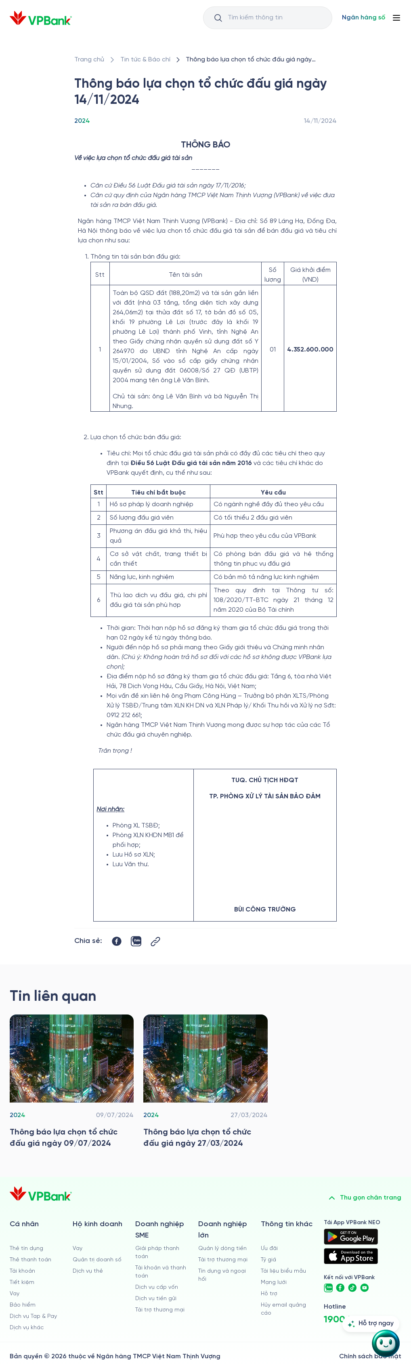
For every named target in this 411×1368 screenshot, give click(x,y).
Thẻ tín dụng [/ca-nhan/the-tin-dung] (26, 1249)
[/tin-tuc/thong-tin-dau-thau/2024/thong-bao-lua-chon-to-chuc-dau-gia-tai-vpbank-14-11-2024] (259, 60)
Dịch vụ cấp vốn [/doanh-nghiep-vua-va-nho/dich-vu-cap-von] (156, 1287)
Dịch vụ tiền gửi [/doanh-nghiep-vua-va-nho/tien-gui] (155, 1299)
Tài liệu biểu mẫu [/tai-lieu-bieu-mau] (283, 1271)
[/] (41, 18)
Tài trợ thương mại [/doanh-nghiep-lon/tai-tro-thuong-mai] (222, 1260)
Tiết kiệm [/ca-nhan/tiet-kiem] (22, 1283)
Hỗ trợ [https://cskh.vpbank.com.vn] (269, 1294)
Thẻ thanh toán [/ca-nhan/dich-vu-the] (30, 1260)
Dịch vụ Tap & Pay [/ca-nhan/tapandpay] (33, 1316)
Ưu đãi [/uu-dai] (269, 1249)
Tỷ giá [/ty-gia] (268, 1260)
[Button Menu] (396, 18)
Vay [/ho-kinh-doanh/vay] (77, 1249)
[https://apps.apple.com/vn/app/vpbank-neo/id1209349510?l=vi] (351, 1256)
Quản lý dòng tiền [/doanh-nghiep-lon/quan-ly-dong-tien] (222, 1249)
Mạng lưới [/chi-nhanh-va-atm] (274, 1283)
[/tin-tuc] (145, 60)
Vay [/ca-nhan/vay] (14, 1294)
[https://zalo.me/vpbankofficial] (328, 1288)
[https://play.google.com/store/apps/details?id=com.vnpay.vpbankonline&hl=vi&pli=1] (351, 1237)
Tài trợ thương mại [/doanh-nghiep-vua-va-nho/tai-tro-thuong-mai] (160, 1310)
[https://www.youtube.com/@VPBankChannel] (364, 1288)
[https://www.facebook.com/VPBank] (340, 1288)
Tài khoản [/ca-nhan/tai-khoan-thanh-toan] (22, 1271)
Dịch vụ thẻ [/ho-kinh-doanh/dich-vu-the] (88, 1271)
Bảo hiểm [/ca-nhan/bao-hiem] (23, 1305)
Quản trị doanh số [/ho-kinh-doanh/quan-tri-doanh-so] (97, 1260)
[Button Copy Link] (155, 941)
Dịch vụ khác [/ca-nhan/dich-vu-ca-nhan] (27, 1328)
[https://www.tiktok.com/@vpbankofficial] (352, 1288)
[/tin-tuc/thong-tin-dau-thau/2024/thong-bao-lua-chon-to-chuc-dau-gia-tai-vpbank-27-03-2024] (205, 1083)
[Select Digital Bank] (363, 17)
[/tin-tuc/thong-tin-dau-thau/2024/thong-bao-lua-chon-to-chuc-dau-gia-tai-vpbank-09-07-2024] (72, 1083)
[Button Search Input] (218, 17)
